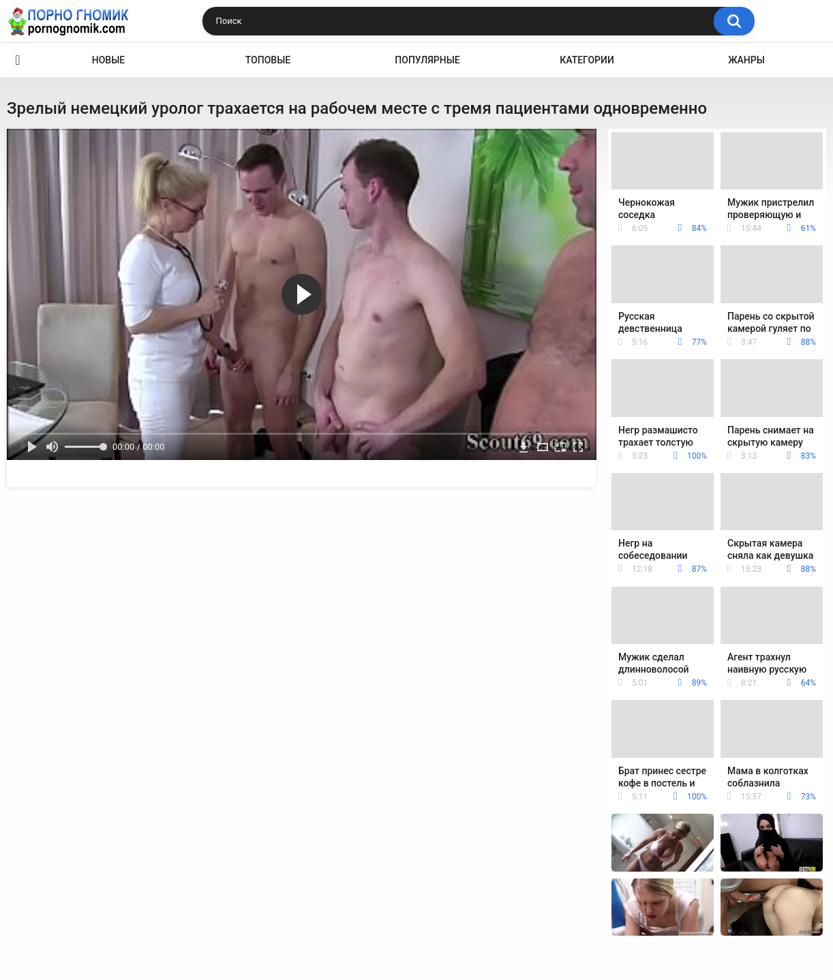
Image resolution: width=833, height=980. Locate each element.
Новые (108, 60)
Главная (18, 60)
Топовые (267, 60)
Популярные (427, 60)
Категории (587, 60)
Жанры (746, 60)
